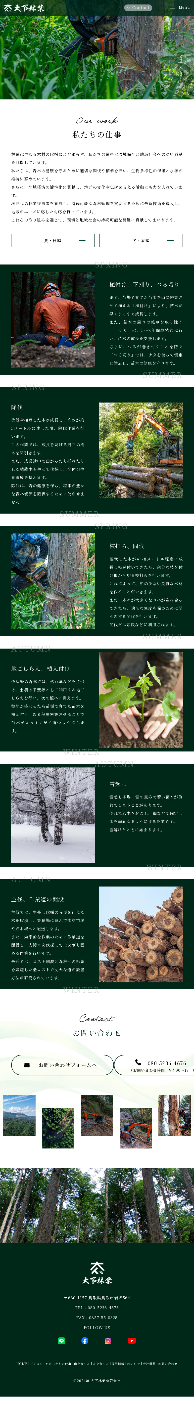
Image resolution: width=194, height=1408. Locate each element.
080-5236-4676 (103, 1319)
